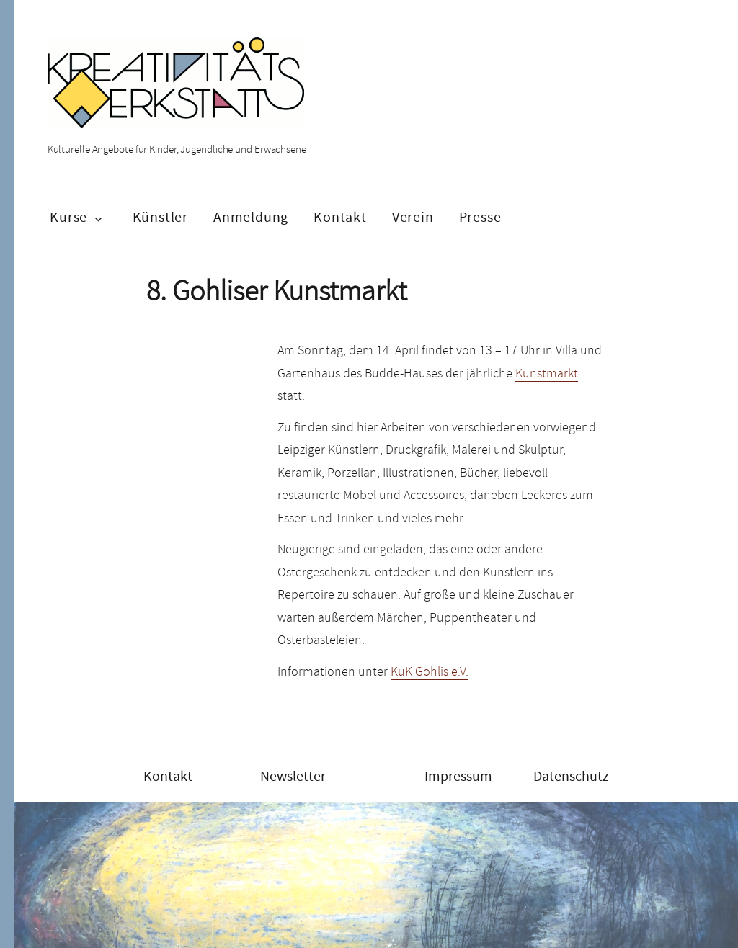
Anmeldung (250, 217)
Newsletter (293, 776)
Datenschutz (571, 776)
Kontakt (340, 217)
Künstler (160, 217)
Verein (413, 217)
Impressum (458, 776)
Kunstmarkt (546, 373)
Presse (480, 217)
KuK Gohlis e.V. (429, 671)
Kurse (68, 217)
